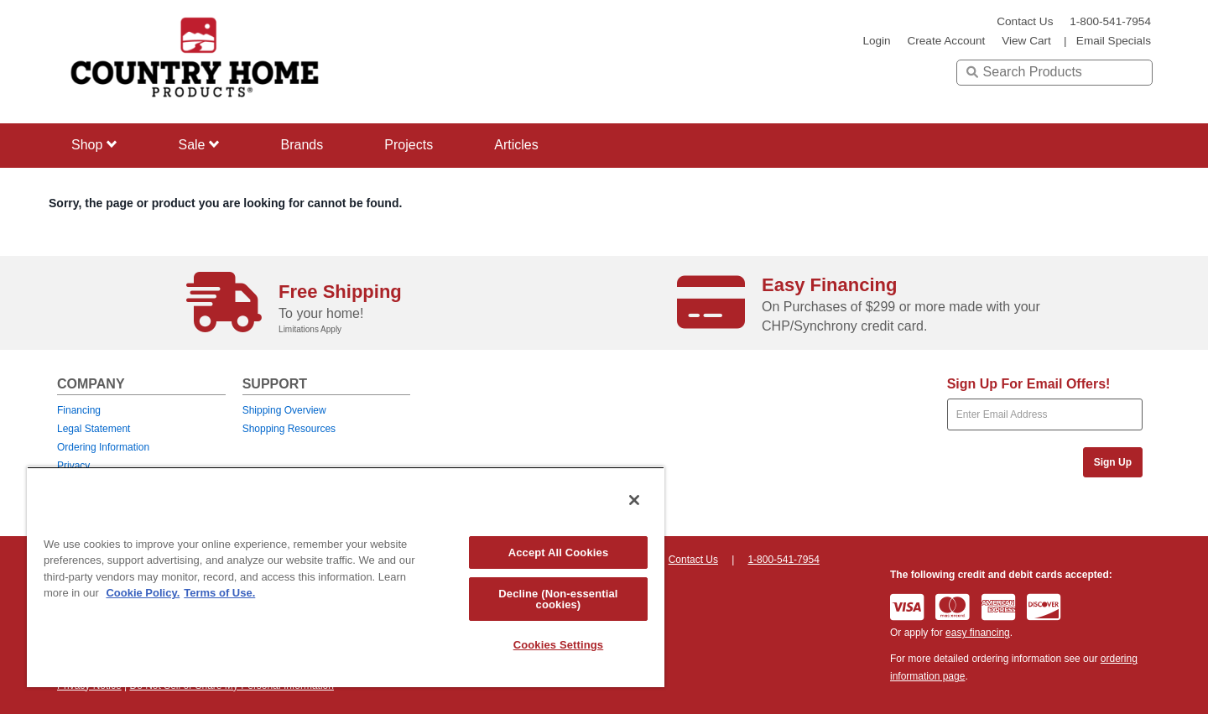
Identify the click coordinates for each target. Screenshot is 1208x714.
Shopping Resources (289, 429)
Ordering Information (103, 447)
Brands (302, 145)
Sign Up (1113, 462)
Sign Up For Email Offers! (1029, 384)
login (876, 40)
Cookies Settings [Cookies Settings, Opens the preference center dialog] (558, 644)
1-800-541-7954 (1110, 21)
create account (946, 40)
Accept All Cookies (558, 552)
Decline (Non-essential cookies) (557, 599)
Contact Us (1025, 21)
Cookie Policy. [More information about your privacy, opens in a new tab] (143, 592)
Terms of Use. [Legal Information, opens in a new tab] (219, 592)
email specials (1113, 40)
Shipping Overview (284, 410)
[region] (345, 576)
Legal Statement (93, 429)
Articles (516, 145)
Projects (408, 145)
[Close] (634, 500)
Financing (79, 410)
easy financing (977, 632)
